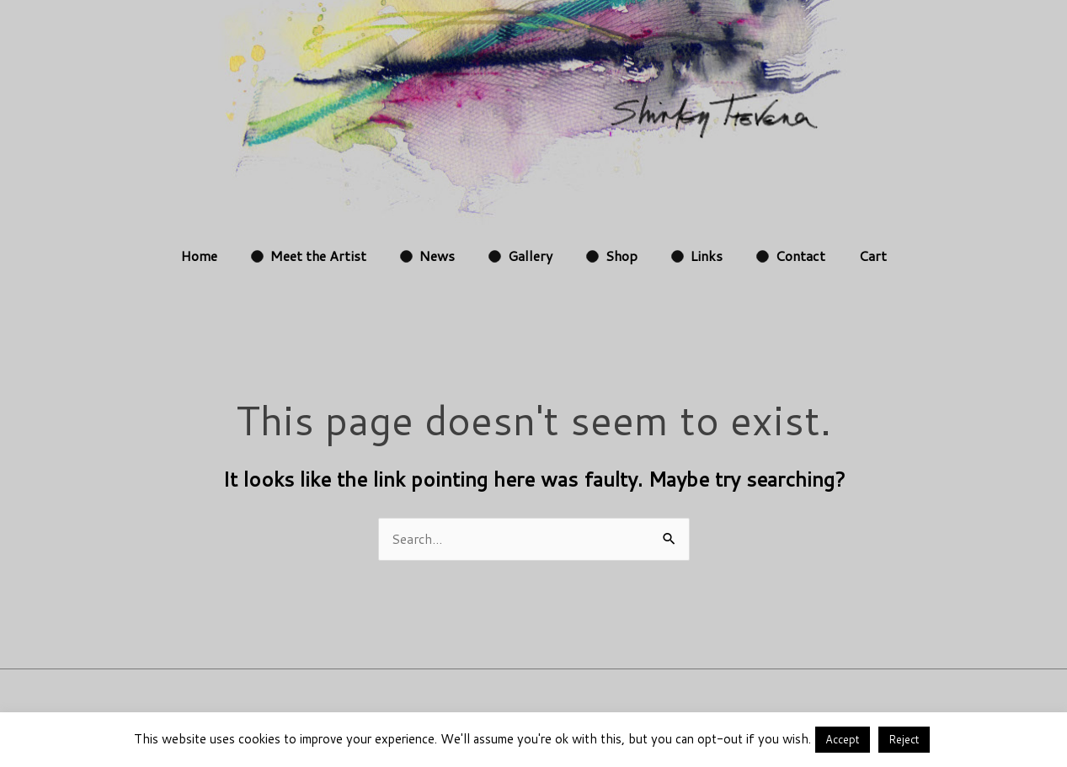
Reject (904, 739)
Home (199, 255)
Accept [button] (842, 739)
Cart (873, 255)
